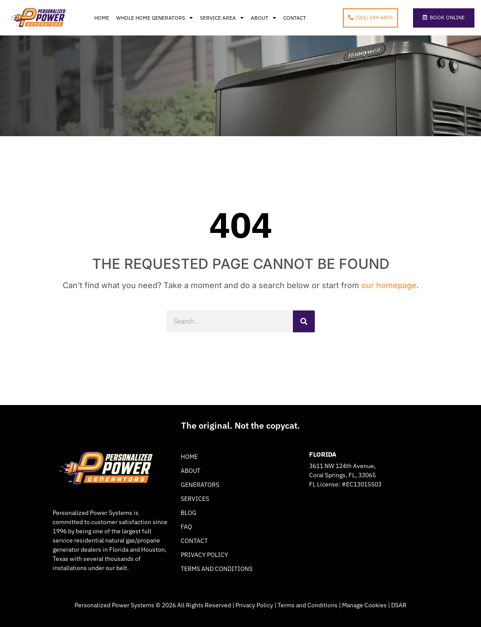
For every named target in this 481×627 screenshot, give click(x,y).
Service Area (222, 17)
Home (101, 17)
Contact (294, 17)
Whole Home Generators (154, 17)
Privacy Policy (204, 555)
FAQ (186, 527)
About (263, 17)
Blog (188, 513)
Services (195, 499)
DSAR (398, 605)
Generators (200, 485)
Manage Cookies (364, 605)
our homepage (389, 285)
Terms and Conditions (217, 569)
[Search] (304, 321)
